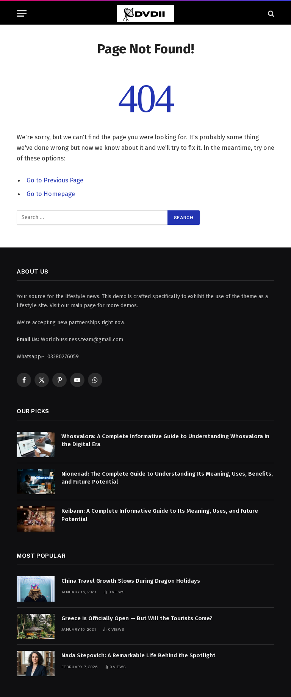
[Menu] (22, 13)
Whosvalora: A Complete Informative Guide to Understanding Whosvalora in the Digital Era (165, 440)
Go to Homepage (51, 194)
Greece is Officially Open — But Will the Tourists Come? (137, 618)
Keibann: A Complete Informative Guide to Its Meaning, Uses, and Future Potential (159, 514)
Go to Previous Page (55, 180)
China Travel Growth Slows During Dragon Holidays (130, 580)
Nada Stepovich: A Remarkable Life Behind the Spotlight (138, 655)
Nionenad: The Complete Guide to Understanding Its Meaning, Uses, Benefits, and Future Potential (167, 477)
